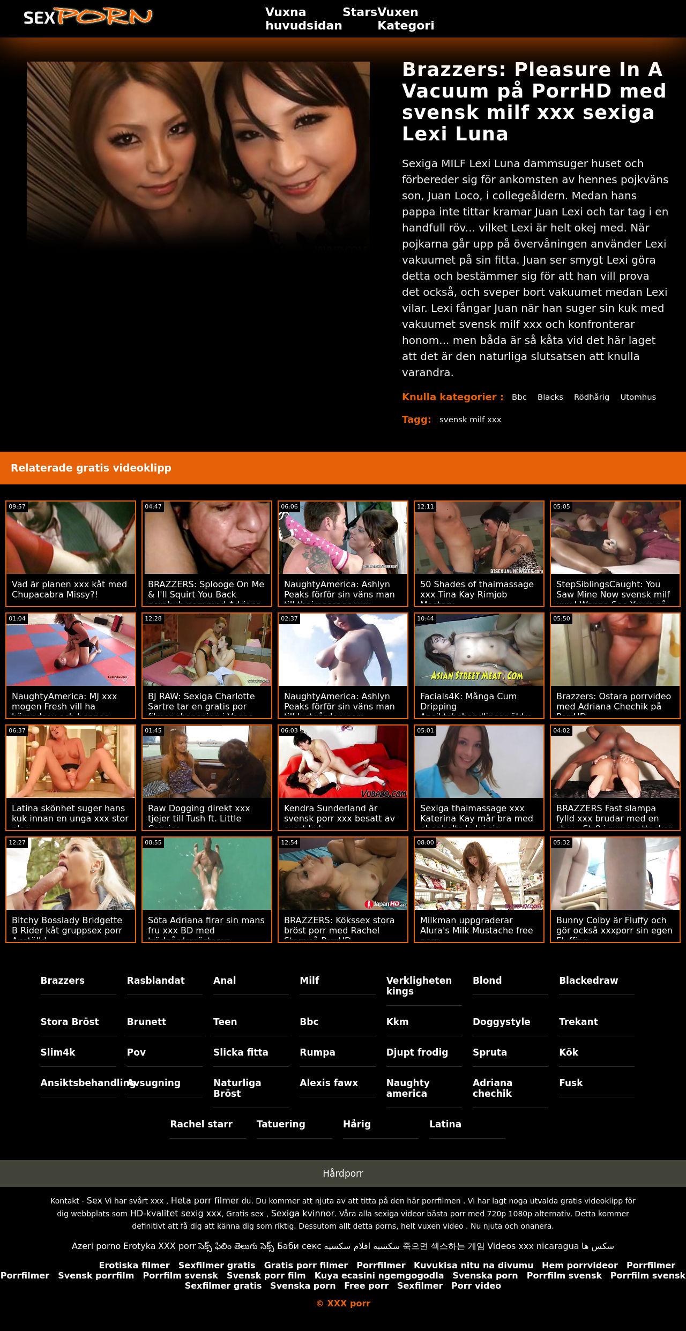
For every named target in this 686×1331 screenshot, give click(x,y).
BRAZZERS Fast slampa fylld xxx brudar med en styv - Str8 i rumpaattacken (615, 830)
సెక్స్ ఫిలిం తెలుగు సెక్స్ (236, 1258)
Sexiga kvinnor (303, 1225)
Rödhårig (593, 397)
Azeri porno (96, 1258)
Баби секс (299, 1258)
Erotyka (139, 1258)
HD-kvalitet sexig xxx (176, 1225)
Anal (224, 992)
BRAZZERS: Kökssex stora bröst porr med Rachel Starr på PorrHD (339, 942)
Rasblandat (156, 992)
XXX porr (177, 1258)
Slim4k (58, 1064)
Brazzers (63, 992)
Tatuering (281, 1136)
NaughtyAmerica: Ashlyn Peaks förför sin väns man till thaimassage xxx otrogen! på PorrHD (339, 611)
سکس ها (597, 1258)
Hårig (357, 1136)
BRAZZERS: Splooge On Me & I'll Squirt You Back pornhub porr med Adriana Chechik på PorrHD (206, 611)
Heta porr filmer (205, 1212)
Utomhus (528, 408)
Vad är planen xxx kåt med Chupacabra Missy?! (69, 601)
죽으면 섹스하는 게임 (443, 1258)
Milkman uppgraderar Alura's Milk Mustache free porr (476, 942)
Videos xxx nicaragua (533, 1258)
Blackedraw (588, 992)
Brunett (146, 1033)
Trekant (578, 1033)
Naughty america (408, 1100)
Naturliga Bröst (237, 1100)
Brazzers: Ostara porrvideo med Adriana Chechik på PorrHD (613, 718)
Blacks (549, 397)
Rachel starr (201, 1136)
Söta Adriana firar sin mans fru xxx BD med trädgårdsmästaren (206, 942)
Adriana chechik (493, 1100)
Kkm (397, 1033)
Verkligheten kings (419, 997)
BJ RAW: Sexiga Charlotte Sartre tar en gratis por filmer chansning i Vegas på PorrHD (201, 723)
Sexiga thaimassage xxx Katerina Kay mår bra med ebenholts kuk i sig (476, 830)
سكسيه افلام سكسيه (362, 1258)
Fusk (571, 1094)
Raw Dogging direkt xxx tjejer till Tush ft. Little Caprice (199, 830)
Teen (225, 1033)
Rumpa (317, 1064)
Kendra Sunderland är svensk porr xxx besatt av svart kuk (339, 830)
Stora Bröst (70, 1033)
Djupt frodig (417, 1064)
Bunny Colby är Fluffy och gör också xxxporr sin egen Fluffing (614, 942)
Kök (568, 1064)
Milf (309, 992)
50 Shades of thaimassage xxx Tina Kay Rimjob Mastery (477, 606)
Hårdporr (343, 1185)
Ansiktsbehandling (78, 1094)
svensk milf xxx (472, 431)
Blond (487, 992)
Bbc (517, 397)
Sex (94, 1212)
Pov (136, 1064)
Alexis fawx (329, 1094)
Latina (445, 1136)
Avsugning (154, 1094)
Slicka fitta (241, 1064)
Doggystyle (502, 1033)
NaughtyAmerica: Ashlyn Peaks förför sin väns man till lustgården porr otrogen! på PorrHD (339, 723)
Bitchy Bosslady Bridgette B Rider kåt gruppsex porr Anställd (67, 942)
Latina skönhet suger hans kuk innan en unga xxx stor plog (70, 830)
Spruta (490, 1064)
